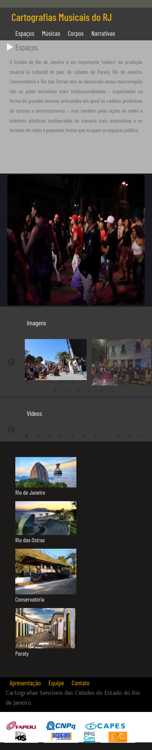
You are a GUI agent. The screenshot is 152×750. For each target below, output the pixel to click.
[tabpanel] (50, 359)
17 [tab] (112, 389)
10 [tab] (130, 379)
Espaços (24, 33)
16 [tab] (101, 389)
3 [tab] (49, 379)
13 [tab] (67, 389)
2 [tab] (38, 379)
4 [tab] (61, 379)
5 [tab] (72, 379)
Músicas (51, 33)
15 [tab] (90, 389)
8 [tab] (107, 379)
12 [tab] (55, 389)
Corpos (76, 33)
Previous (11, 361)
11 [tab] (141, 379)
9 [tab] (118, 379)
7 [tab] (95, 379)
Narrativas (103, 33)
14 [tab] (78, 389)
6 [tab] (84, 379)
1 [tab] (27, 379)
